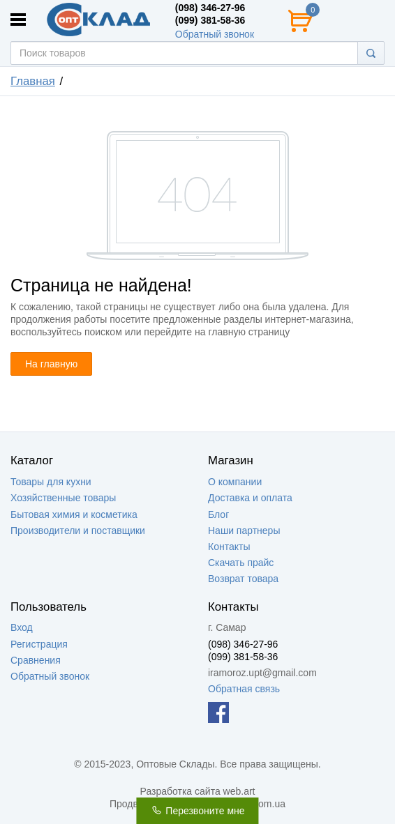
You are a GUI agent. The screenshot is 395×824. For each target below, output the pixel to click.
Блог (218, 514)
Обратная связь (244, 688)
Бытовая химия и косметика (73, 514)
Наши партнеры (244, 530)
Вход (21, 627)
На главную (51, 363)
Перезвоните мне (197, 810)
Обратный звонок (214, 34)
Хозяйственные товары (63, 497)
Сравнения (35, 660)
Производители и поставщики (77, 530)
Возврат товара (243, 578)
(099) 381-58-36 (210, 20)
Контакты (229, 546)
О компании (235, 481)
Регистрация (39, 644)
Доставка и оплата (250, 497)
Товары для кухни (50, 481)
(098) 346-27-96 (210, 7)
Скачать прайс (241, 562)
